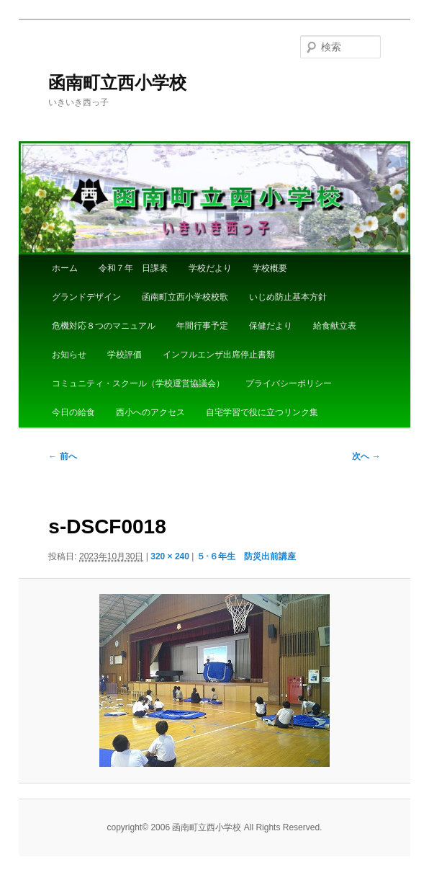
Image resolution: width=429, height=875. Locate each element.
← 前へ (62, 456)
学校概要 (270, 268)
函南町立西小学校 (117, 82)
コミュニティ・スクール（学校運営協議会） (138, 383)
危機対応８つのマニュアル (103, 326)
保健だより (270, 326)
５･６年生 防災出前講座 (246, 556)
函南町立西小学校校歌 (185, 297)
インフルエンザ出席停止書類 (219, 355)
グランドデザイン (86, 297)
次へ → (366, 456)
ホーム (65, 268)
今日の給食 (73, 412)
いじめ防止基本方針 (288, 297)
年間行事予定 (202, 326)
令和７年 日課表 (133, 268)
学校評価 (124, 355)
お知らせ (69, 355)
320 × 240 (169, 556)
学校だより (210, 268)
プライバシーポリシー (288, 383)
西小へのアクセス (150, 412)
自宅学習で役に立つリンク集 (262, 412)
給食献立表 (334, 326)
